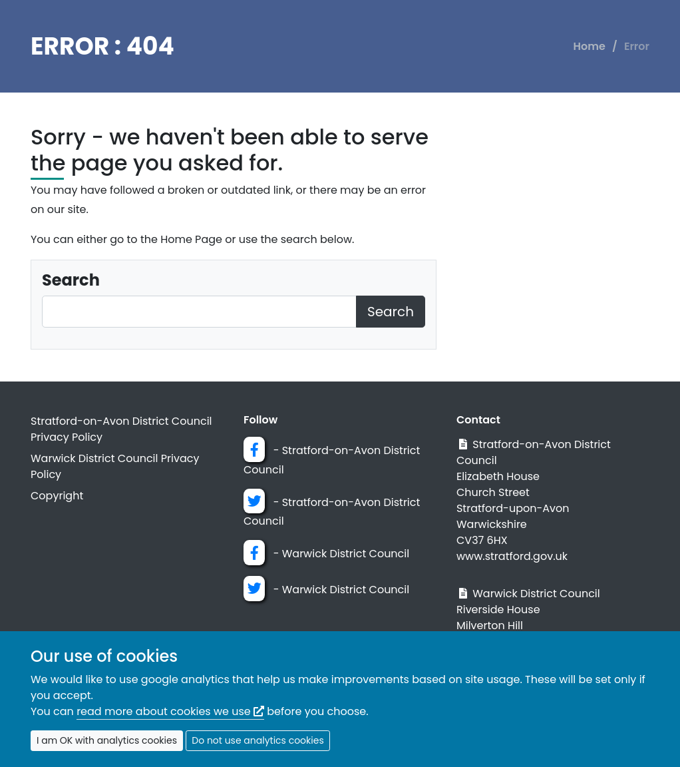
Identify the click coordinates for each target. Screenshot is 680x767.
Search (390, 311)
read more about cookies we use (170, 711)
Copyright (57, 495)
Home (589, 46)
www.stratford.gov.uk (512, 556)
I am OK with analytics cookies (107, 740)
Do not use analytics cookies (257, 740)
